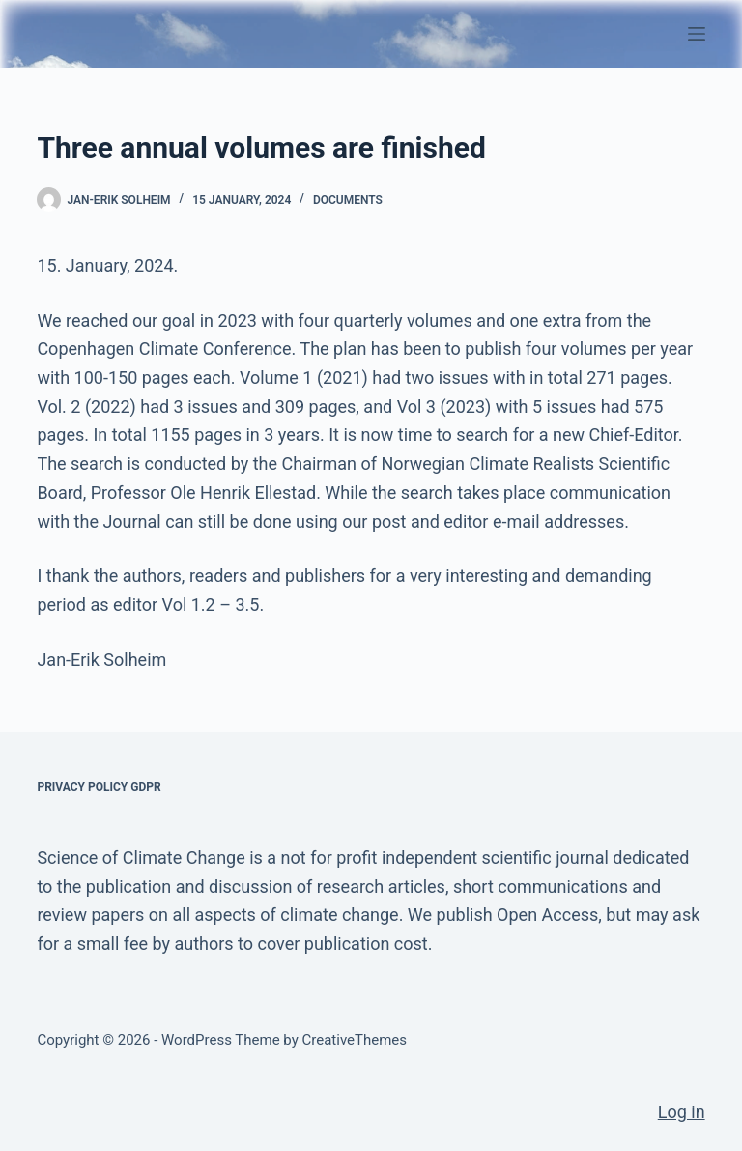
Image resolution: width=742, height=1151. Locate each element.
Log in (681, 1112)
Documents (348, 200)
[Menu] (696, 34)
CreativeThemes (355, 1040)
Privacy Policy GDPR (98, 786)
